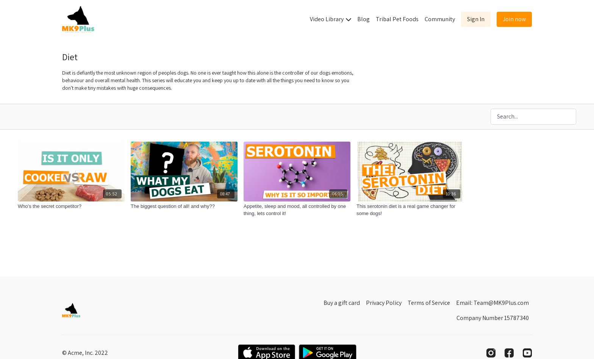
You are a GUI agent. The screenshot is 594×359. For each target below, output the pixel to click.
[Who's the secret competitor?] (71, 206)
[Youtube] (527, 352)
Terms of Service (429, 303)
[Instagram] (491, 352)
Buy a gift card (342, 303)
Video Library (330, 19)
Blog (363, 19)
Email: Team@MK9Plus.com (492, 303)
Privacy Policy (384, 303)
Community (440, 19)
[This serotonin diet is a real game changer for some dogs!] (409, 210)
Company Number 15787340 (492, 318)
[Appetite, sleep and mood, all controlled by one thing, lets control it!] (297, 210)
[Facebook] (509, 352)
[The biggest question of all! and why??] (184, 206)
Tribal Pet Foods (397, 19)
